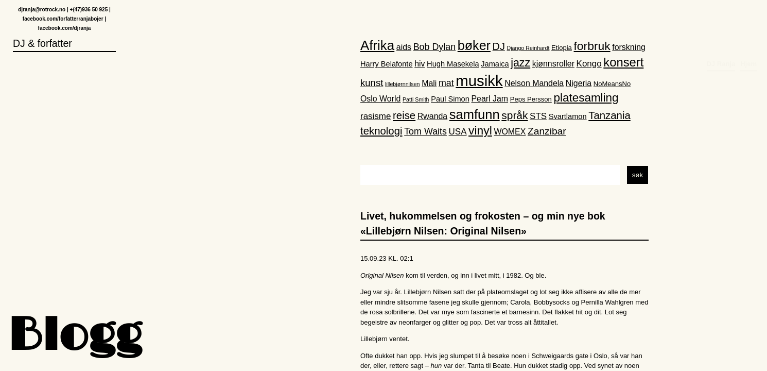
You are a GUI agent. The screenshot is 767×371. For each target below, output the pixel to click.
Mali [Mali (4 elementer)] (429, 83)
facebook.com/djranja (64, 28)
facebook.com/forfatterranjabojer (63, 19)
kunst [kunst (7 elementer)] (371, 82)
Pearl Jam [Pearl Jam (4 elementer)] (490, 98)
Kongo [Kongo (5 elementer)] (589, 64)
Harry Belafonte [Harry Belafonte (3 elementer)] (386, 64)
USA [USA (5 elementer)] (458, 132)
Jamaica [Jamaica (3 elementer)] (495, 64)
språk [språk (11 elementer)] (514, 115)
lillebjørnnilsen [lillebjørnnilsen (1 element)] (402, 84)
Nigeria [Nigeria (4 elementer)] (578, 83)
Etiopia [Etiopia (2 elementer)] (561, 48)
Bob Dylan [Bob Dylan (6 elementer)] (434, 47)
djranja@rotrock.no (41, 10)
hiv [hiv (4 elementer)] (419, 64)
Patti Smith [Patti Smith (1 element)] (416, 99)
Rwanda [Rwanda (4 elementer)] (432, 116)
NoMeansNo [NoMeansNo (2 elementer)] (612, 84)
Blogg (75, 337)
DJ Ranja (721, 19)
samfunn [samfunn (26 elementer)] (474, 114)
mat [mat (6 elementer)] (446, 83)
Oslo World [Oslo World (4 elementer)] (380, 98)
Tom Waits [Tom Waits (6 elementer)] (425, 132)
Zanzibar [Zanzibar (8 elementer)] (547, 131)
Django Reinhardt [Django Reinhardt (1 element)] (528, 48)
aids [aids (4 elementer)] (403, 47)
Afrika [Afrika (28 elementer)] (377, 46)
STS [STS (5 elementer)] (538, 116)
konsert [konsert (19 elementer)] (623, 63)
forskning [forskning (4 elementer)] (629, 47)
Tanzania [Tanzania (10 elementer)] (609, 115)
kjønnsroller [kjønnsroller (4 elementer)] (553, 64)
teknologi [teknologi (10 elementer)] (381, 131)
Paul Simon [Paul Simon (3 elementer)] (450, 99)
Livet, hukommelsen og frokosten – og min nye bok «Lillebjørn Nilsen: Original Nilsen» (482, 223)
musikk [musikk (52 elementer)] (479, 80)
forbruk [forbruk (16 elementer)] (591, 46)
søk (637, 175)
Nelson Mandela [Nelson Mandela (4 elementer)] (534, 83)
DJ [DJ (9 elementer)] (499, 47)
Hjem (748, 19)
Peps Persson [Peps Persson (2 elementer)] (531, 99)
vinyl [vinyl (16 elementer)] (480, 131)
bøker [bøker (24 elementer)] (474, 46)
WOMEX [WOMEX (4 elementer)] (510, 132)
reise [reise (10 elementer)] (404, 115)
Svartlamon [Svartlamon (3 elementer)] (568, 116)
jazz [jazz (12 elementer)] (520, 63)
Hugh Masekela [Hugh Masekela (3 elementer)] (453, 64)
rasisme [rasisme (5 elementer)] (375, 116)
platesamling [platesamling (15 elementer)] (585, 97)
